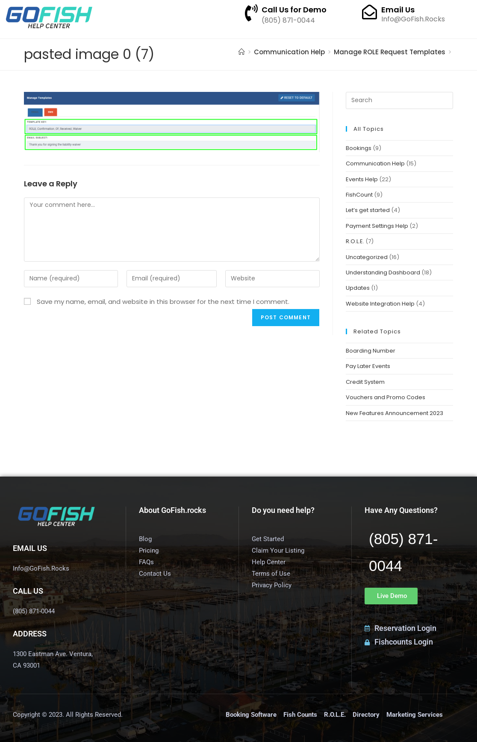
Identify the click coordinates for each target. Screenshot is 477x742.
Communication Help (375, 163)
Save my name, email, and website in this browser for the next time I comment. (163, 301)
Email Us (398, 9)
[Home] (241, 51)
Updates (358, 288)
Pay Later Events (368, 366)
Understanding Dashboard (383, 272)
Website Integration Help (380, 304)
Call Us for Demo (294, 9)
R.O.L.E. (355, 241)
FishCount (359, 195)
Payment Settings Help (377, 226)
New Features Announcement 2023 (394, 413)
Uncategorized (367, 257)
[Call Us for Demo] (251, 12)
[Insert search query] (399, 100)
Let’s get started (368, 210)
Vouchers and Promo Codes (385, 397)
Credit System (365, 382)
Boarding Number (370, 351)
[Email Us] (369, 11)
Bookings (358, 148)
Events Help (362, 179)
